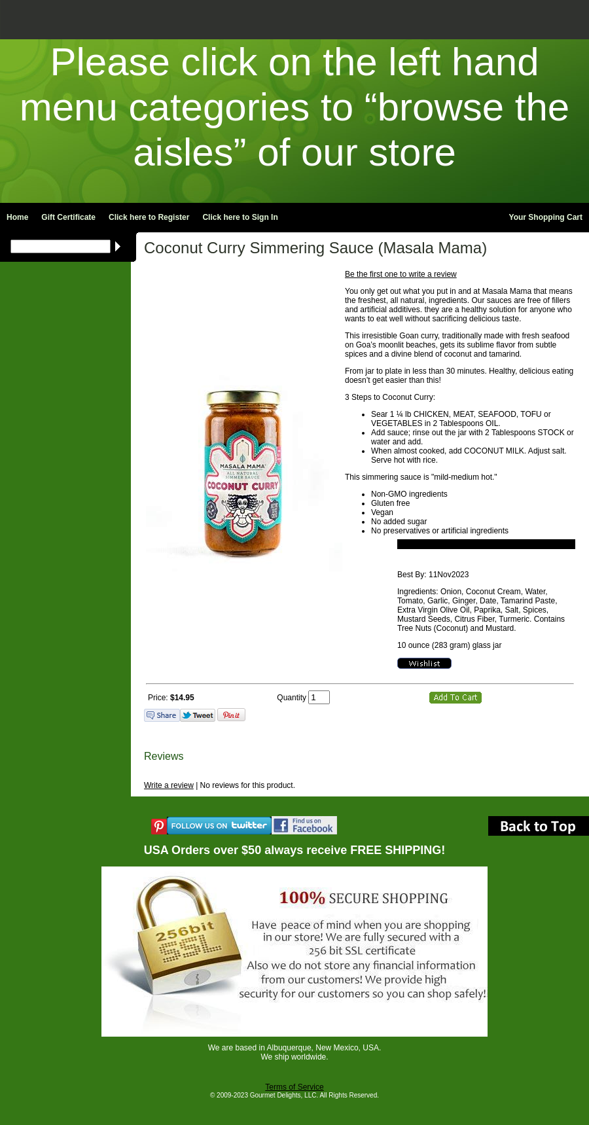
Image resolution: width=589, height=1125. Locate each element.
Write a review (169, 785)
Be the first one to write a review (401, 274)
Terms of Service (294, 1087)
